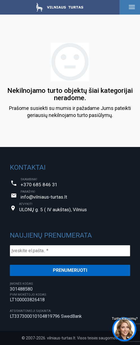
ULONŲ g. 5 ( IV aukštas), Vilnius (53, 209)
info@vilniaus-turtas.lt (44, 197)
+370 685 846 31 (39, 184)
